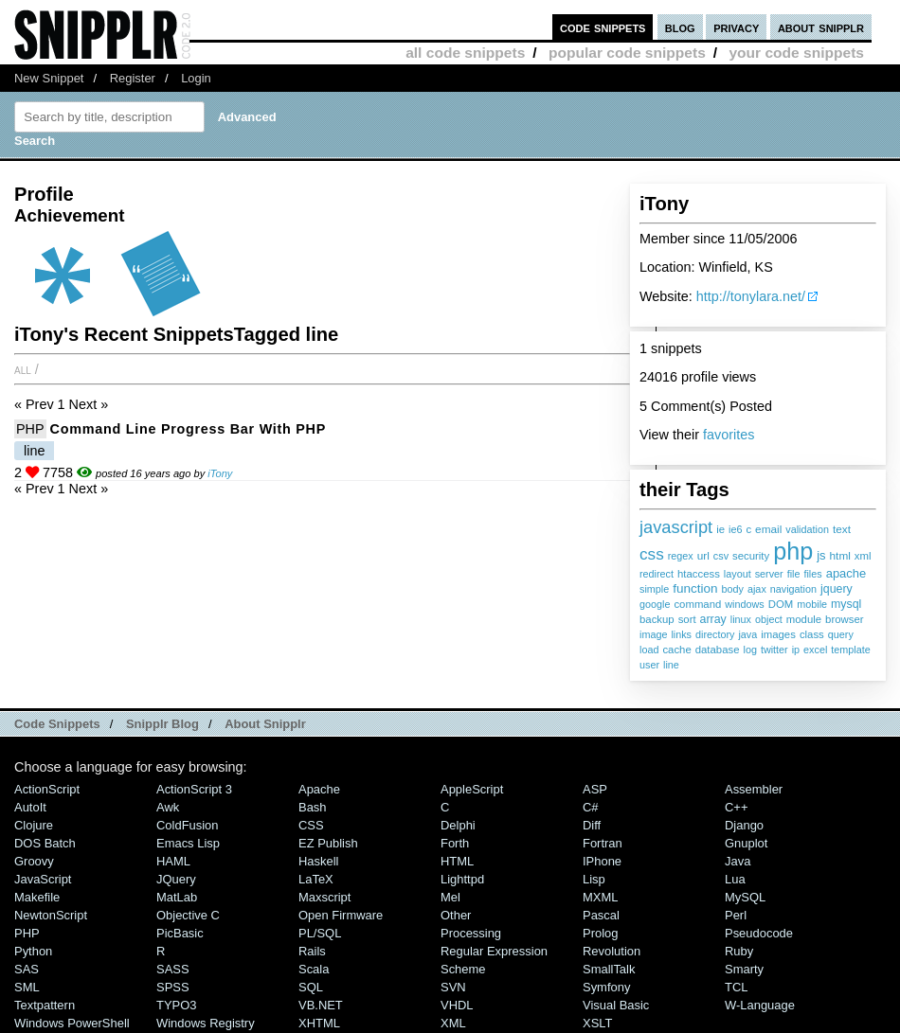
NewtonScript (50, 915)
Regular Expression (494, 951)
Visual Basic (616, 1005)
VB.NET (320, 1005)
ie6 (735, 529)
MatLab (176, 897)
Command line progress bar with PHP (188, 428)
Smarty (744, 969)
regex (680, 555)
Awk (167, 807)
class (812, 634)
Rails (312, 951)
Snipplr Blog (162, 724)
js (821, 555)
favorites (728, 434)
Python (33, 951)
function (695, 588)
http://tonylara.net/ (750, 296)
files (812, 573)
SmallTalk (609, 969)
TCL (736, 987)
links (681, 634)
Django (744, 825)
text (842, 529)
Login (196, 78)
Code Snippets (57, 724)
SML (27, 987)
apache (846, 573)
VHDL (457, 1005)
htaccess (698, 573)
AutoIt (30, 807)
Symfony (606, 987)
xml (863, 555)
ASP (595, 789)
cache (676, 649)
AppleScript (472, 789)
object (769, 619)
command (697, 604)
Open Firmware (340, 915)
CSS (311, 825)
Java (737, 861)
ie (720, 529)
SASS (172, 969)
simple (654, 589)
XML (453, 1023)
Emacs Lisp (188, 843)
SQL (310, 987)
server (769, 573)
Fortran (602, 843)
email (768, 529)
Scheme (463, 969)
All (22, 369)
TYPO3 (176, 1005)
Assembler (754, 789)
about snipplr (821, 27)
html (840, 555)
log (749, 649)
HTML (457, 861)
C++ (736, 807)
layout (737, 573)
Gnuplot (746, 843)
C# (591, 807)
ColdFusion (187, 825)
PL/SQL (319, 933)
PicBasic (180, 933)
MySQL (745, 897)
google (654, 604)
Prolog (600, 933)
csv (721, 555)
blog (680, 27)
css (651, 553)
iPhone (602, 861)
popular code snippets (627, 53)
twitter (774, 649)
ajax (756, 589)
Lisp (594, 879)
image (653, 634)
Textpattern (44, 1005)
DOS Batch (45, 843)
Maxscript (324, 897)
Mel (450, 897)
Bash (312, 807)
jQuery (176, 879)
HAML (173, 861)
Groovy (34, 861)
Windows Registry (205, 1023)
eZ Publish (328, 843)
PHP (30, 428)
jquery (836, 589)
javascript (675, 527)
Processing (471, 933)
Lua (735, 879)
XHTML (319, 1023)
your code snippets (796, 53)
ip (796, 649)
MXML (600, 897)
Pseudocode (759, 933)
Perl (736, 915)
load (648, 649)
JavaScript (42, 879)
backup (657, 619)
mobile (812, 604)
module (803, 619)
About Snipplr (265, 724)
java (747, 634)
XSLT (597, 1023)
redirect (656, 573)
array (713, 619)
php (793, 551)
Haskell (318, 861)
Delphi (458, 825)
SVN (453, 987)
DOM (781, 604)
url (703, 555)
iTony (219, 473)
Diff (592, 825)
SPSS (172, 987)
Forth (455, 843)
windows (744, 604)
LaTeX (315, 879)
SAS (26, 969)
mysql (846, 604)
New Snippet (48, 78)
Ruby (739, 951)
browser (844, 619)
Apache (319, 789)
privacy (736, 27)
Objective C (188, 915)
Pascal (601, 915)
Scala (313, 969)
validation (807, 529)
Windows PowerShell (72, 1023)
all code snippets (465, 53)
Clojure (33, 825)
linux (740, 619)
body (733, 589)
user (649, 664)
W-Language (760, 1005)
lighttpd (462, 879)
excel (815, 649)
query (841, 634)
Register (132, 78)
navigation (793, 589)
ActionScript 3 (194, 789)
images (778, 634)
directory (714, 634)
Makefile (37, 897)
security (750, 555)
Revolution (611, 951)
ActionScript (47, 789)
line (671, 664)
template (850, 649)
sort (687, 619)
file (794, 573)
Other (456, 915)
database (717, 649)
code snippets (603, 27)
